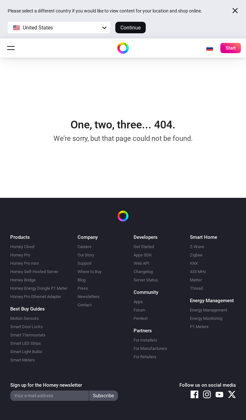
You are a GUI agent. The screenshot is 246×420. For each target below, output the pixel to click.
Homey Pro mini (24, 263)
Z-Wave (197, 246)
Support (85, 263)
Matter (196, 280)
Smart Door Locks (26, 326)
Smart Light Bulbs (26, 351)
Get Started (144, 246)
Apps (138, 301)
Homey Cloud (22, 246)
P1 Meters (199, 326)
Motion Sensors (24, 318)
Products (20, 237)
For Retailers (145, 356)
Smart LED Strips (25, 343)
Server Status (146, 280)
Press (83, 288)
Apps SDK (143, 255)
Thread (196, 288)
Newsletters (89, 296)
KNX (194, 263)
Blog (82, 280)
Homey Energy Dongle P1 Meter (38, 288)
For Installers (145, 340)
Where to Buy (90, 271)
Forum (139, 310)
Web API (141, 263)
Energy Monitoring (206, 318)
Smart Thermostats (27, 335)
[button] (59, 27)
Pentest (141, 318)
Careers (85, 246)
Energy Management (208, 310)
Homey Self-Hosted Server (34, 271)
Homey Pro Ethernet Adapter (35, 296)
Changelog (143, 271)
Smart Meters (22, 360)
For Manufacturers (150, 348)
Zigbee (196, 255)
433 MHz (198, 271)
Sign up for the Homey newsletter (46, 385)
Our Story (86, 255)
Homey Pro (20, 255)
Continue (130, 28)
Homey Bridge (23, 280)
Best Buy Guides (27, 309)
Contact (85, 305)
